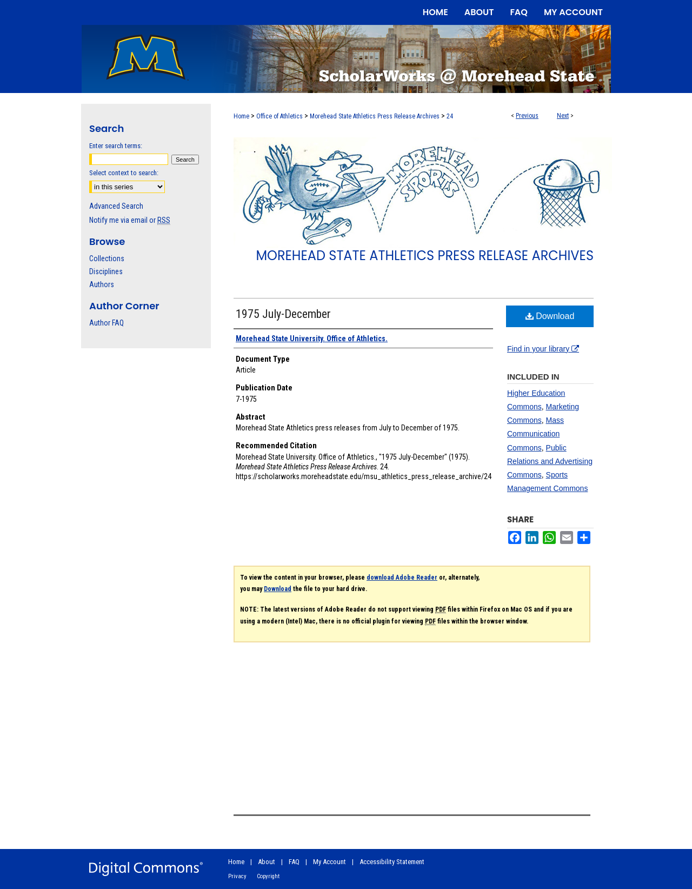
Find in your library (543, 348)
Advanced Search (116, 206)
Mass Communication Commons (535, 434)
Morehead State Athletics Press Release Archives (375, 116)
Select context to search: (123, 173)
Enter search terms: (115, 146)
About (266, 862)
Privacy (237, 876)
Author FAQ (106, 323)
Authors (101, 284)
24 (450, 116)
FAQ (294, 862)
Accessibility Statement (392, 862)
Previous (527, 116)
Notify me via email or (129, 220)
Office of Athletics (279, 116)
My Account (329, 862)
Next (563, 116)
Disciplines (106, 271)
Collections (106, 258)
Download (550, 316)
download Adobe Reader (402, 577)
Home (241, 116)
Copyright (268, 876)
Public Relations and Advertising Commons (550, 461)
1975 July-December (283, 314)
